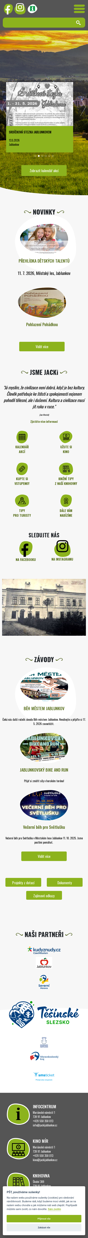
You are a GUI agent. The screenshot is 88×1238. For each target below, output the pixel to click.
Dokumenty (64, 882)
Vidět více (42, 346)
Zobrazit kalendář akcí (44, 170)
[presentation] (5, 108)
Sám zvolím (54, 1209)
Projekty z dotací (23, 882)
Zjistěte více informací (44, 421)
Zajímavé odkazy (44, 895)
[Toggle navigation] (79, 8)
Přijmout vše (44, 1218)
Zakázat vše (44, 1227)
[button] (35, 156)
